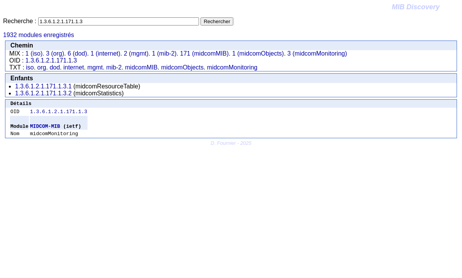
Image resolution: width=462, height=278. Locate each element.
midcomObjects (182, 67)
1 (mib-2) (164, 53)
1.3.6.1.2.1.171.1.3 (58, 113)
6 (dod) (77, 53)
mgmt (95, 67)
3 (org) (55, 53)
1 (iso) (33, 53)
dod (55, 67)
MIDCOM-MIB (45, 129)
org (41, 67)
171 (61, 60)
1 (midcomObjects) (258, 53)
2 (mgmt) (136, 53)
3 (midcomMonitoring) (317, 53)
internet (73, 67)
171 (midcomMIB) (204, 53)
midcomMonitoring (232, 67)
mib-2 (113, 67)
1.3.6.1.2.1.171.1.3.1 (43, 86)
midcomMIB (141, 67)
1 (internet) (105, 53)
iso (30, 67)
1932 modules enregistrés (38, 35)
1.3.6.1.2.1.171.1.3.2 (43, 93)
